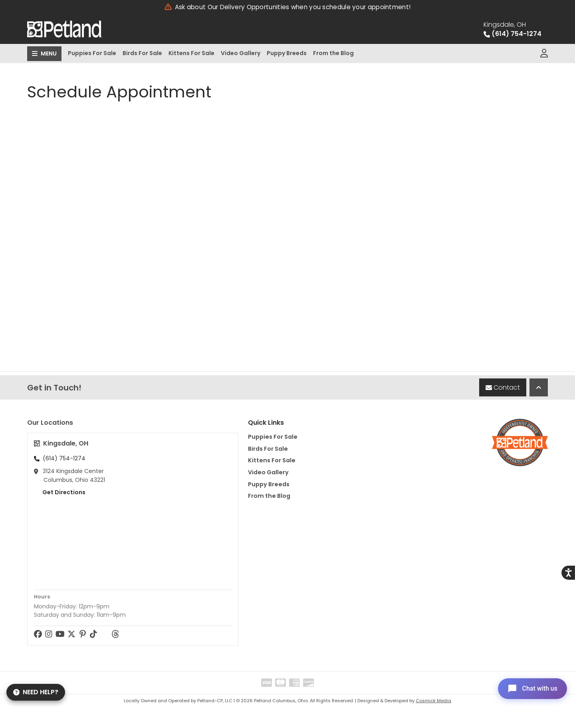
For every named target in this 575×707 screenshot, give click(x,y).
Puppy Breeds (287, 53)
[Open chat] (532, 688)
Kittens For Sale (191, 53)
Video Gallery (240, 53)
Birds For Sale (142, 53)
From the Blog (333, 53)
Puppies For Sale (92, 53)
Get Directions (59, 492)
